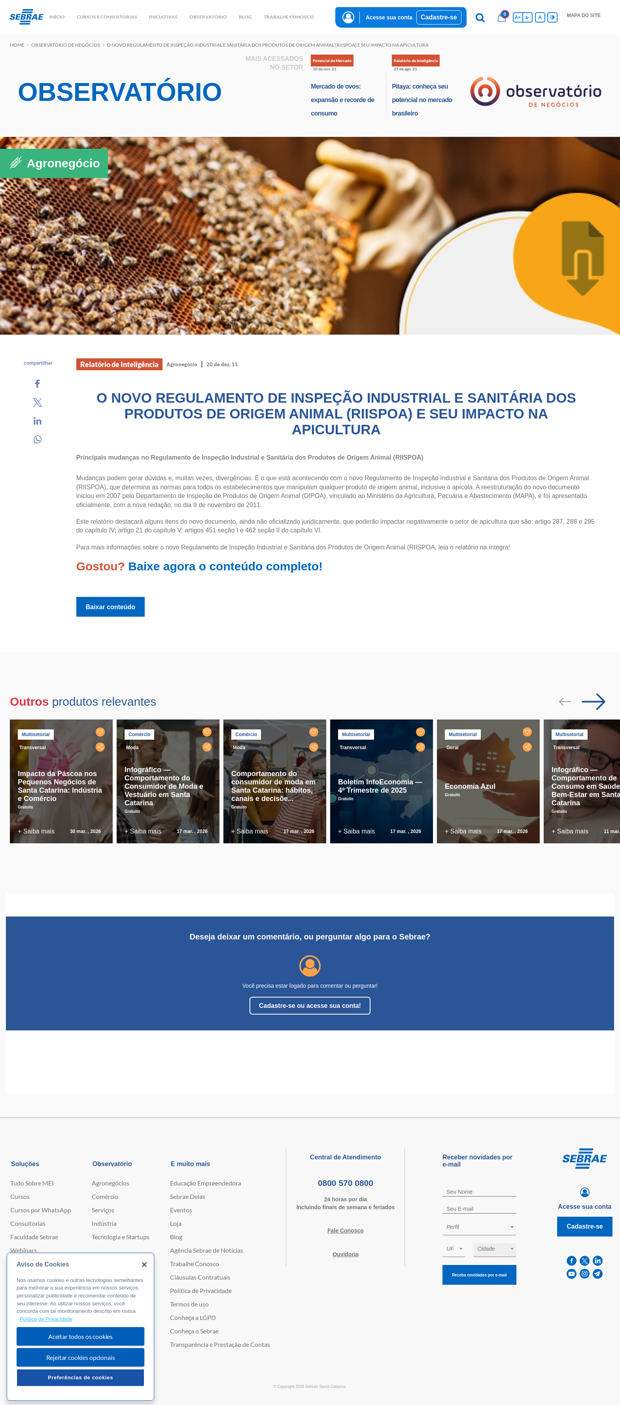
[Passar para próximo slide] (593, 702)
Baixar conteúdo (110, 607)
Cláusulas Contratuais (200, 1277)
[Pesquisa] (480, 17)
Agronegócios (110, 1183)
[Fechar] (144, 1264)
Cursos (20, 1196)
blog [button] (245, 17)
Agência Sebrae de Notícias (206, 1250)
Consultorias (27, 1223)
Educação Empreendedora (205, 1183)
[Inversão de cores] (552, 17)
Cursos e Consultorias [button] (107, 17)
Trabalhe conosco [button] (289, 17)
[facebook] (572, 1261)
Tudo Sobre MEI (32, 1183)
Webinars (23, 1250)
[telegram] (598, 1274)
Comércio (105, 1196)
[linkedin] (598, 1261)
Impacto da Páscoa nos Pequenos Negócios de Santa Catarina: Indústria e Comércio (60, 786)
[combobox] (479, 1228)
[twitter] (585, 1261)
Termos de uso (189, 1304)
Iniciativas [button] (163, 17)
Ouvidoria (345, 1254)
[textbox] (483, 1227)
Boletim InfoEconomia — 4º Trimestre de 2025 (380, 786)
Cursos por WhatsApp (40, 1210)
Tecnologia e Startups (120, 1236)
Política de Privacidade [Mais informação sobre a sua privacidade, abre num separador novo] (46, 1319)
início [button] (57, 17)
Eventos (181, 1210)
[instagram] (585, 1274)
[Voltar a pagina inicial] (26, 17)
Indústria (104, 1223)
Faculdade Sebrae (34, 1236)
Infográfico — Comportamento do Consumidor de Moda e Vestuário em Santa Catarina (164, 786)
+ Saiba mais (36, 831)
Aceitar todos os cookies (80, 1336)
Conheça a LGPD (193, 1317)
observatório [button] (208, 17)
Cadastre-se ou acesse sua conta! (310, 1005)
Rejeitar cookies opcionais (80, 1357)
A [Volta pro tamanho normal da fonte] (540, 17)
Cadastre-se (439, 17)
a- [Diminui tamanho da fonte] (527, 17)
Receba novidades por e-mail (479, 1275)
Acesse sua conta (389, 17)
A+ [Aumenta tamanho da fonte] (518, 17)
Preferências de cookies (80, 1377)
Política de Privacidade (201, 1290)
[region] (80, 1326)
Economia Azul (470, 786)
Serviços (103, 1210)
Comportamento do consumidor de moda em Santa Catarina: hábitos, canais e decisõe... (273, 786)
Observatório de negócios (65, 45)
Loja (175, 1223)
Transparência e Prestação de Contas (220, 1344)
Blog (176, 1236)
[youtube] (572, 1274)
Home (17, 45)
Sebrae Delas (187, 1196)
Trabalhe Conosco (194, 1263)
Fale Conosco (345, 1230)
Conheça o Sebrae (194, 1331)
